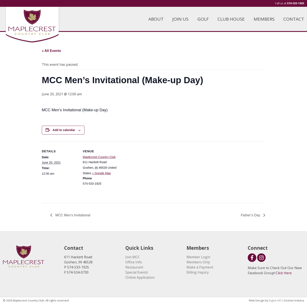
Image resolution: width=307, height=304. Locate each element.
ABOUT (156, 19)
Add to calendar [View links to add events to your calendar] (64, 130)
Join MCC (132, 257)
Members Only (198, 262)
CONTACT (293, 19)
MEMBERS (264, 19)
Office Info (133, 262)
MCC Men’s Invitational (72, 215)
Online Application (140, 277)
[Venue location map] (146, 170)
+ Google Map (101, 173)
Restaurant (134, 267)
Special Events (136, 272)
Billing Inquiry (198, 272)
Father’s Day (251, 215)
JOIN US (180, 19)
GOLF (203, 19)
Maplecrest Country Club (99, 157)
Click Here (284, 273)
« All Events (51, 51)
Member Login (198, 257)
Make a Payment (200, 267)
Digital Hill (275, 300)
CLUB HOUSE (231, 19)
